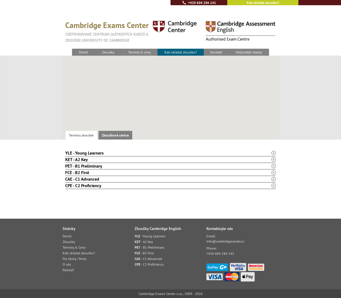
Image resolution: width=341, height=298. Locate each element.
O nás (67, 264)
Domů (83, 52)
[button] (196, 110)
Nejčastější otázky (249, 52)
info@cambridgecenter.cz (225, 241)
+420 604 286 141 (202, 2)
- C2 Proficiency (149, 264)
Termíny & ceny (139, 52)
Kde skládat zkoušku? (263, 2)
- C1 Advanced (148, 258)
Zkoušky (108, 52)
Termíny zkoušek (81, 135)
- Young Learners (150, 236)
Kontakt (216, 52)
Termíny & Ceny (74, 247)
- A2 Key (144, 242)
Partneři (68, 270)
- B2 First (144, 253)
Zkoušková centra (115, 135)
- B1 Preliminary (149, 247)
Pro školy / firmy (74, 258)
